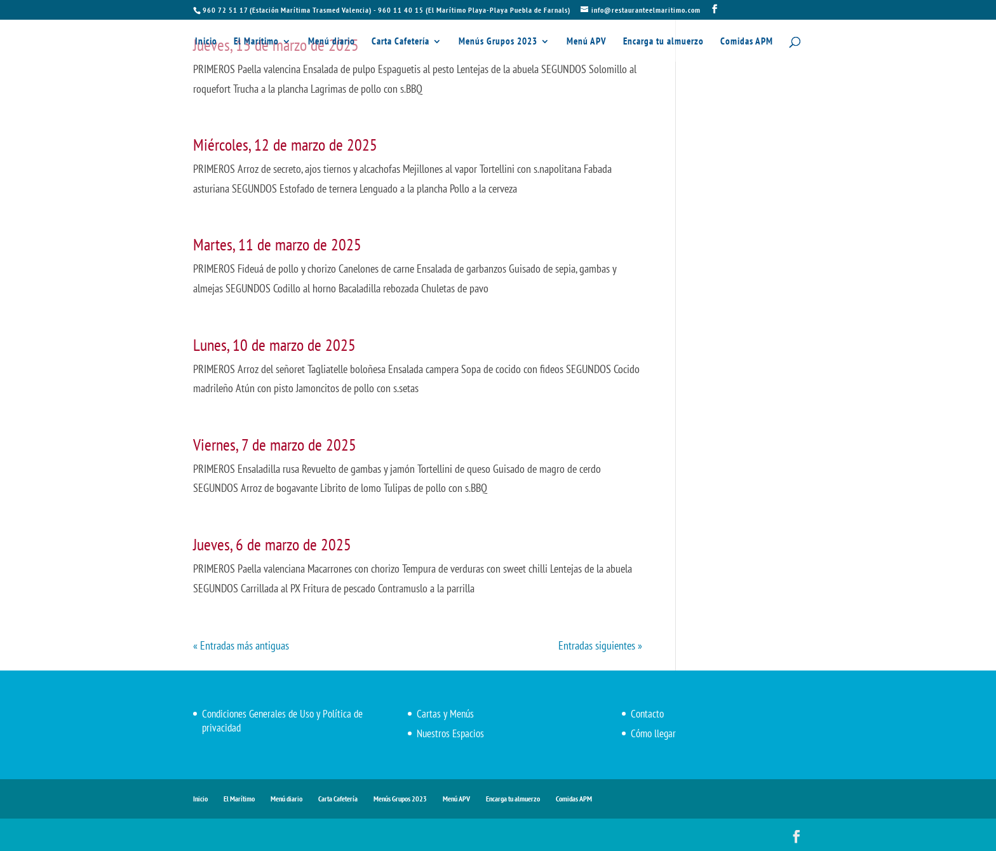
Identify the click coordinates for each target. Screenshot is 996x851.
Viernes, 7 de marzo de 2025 (274, 444)
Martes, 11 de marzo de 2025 (277, 244)
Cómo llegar (653, 733)
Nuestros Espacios (450, 733)
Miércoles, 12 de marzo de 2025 (285, 144)
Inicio (206, 42)
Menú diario (331, 42)
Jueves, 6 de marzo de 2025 (272, 544)
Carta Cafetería (400, 42)
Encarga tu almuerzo (663, 42)
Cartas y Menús (445, 714)
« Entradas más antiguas (241, 645)
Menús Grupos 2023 (498, 42)
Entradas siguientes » (600, 645)
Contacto (647, 714)
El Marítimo (256, 42)
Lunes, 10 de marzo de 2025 (274, 344)
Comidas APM (746, 42)
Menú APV (587, 42)
